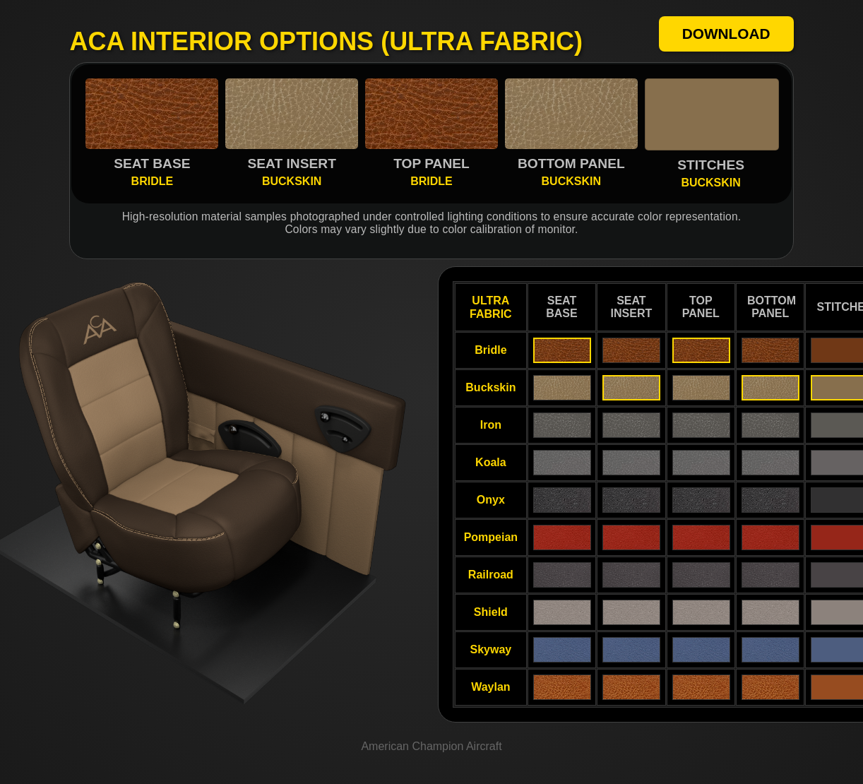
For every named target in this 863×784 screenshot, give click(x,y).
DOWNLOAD (726, 33)
